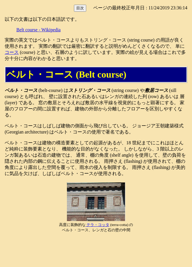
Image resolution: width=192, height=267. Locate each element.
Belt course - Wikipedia (38, 29)
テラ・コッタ (97, 224)
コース (12, 52)
